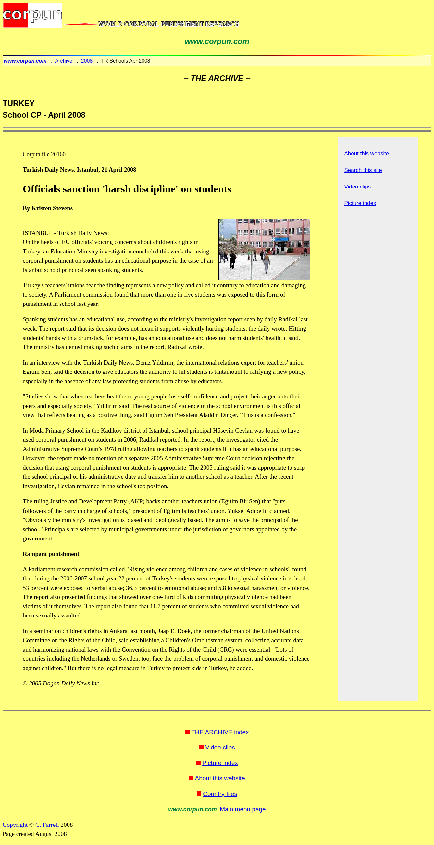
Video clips (357, 187)
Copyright (15, 824)
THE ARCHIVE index (220, 732)
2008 (87, 61)
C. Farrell (47, 824)
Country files (220, 793)
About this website (366, 153)
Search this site (363, 170)
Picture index (360, 203)
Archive (63, 61)
